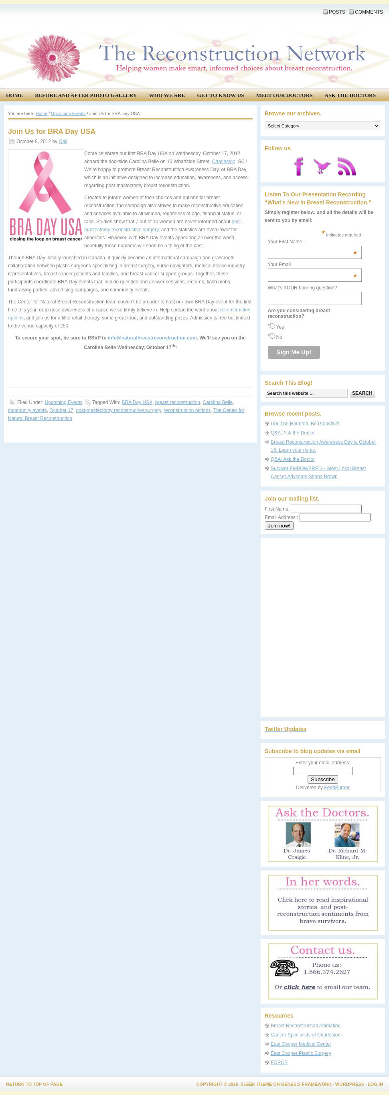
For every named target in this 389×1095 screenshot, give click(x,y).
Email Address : (281, 517)
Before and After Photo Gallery (86, 95)
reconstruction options (187, 410)
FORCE (279, 1062)
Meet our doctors (284, 95)
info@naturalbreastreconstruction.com (152, 338)
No (279, 337)
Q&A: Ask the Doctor (293, 433)
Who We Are (167, 95)
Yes (280, 327)
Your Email (312, 264)
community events (27, 410)
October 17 (61, 410)
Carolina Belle (218, 402)
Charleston (223, 161)
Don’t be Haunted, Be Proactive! (305, 423)
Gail (63, 141)
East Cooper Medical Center (301, 1044)
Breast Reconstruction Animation (305, 1025)
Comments (369, 12)
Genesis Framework (306, 1084)
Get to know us (220, 95)
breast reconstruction (177, 402)
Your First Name (312, 241)
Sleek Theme (256, 1084)
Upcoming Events (64, 402)
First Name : (313, 509)
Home (14, 95)
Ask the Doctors (350, 95)
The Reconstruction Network (192, 32)
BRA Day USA (137, 402)
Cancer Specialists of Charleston (305, 1035)
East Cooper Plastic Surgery (301, 1053)
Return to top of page (34, 1084)
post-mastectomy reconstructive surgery (118, 410)
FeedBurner (336, 787)
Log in (375, 1084)
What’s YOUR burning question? (302, 288)
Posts (337, 12)
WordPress (349, 1084)
